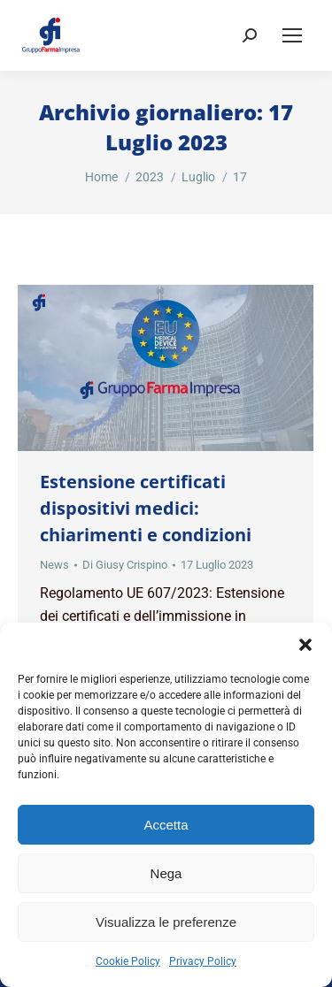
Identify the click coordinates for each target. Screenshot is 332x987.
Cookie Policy (128, 961)
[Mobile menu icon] (292, 35)
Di (124, 564)
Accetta (165, 824)
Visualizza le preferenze (166, 922)
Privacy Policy (202, 961)
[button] (305, 645)
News (54, 564)
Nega (166, 873)
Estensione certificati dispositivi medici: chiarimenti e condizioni (145, 508)
